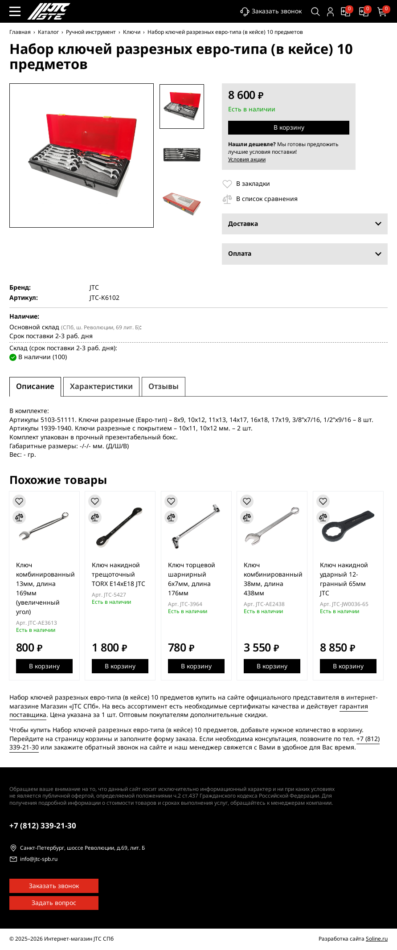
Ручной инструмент (91, 32)
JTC (94, 287)
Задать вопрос (54, 903)
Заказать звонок (268, 12)
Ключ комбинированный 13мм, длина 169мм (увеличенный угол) (45, 589)
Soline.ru (377, 939)
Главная (20, 32)
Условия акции (247, 160)
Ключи (131, 32)
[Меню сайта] (14, 11)
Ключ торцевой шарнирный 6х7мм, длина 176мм (194, 579)
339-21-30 (42, 825)
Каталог (48, 32)
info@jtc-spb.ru (38, 859)
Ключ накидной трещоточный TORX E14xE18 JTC (120, 575)
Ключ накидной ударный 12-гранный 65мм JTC (349, 579)
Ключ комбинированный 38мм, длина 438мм (277, 579)
